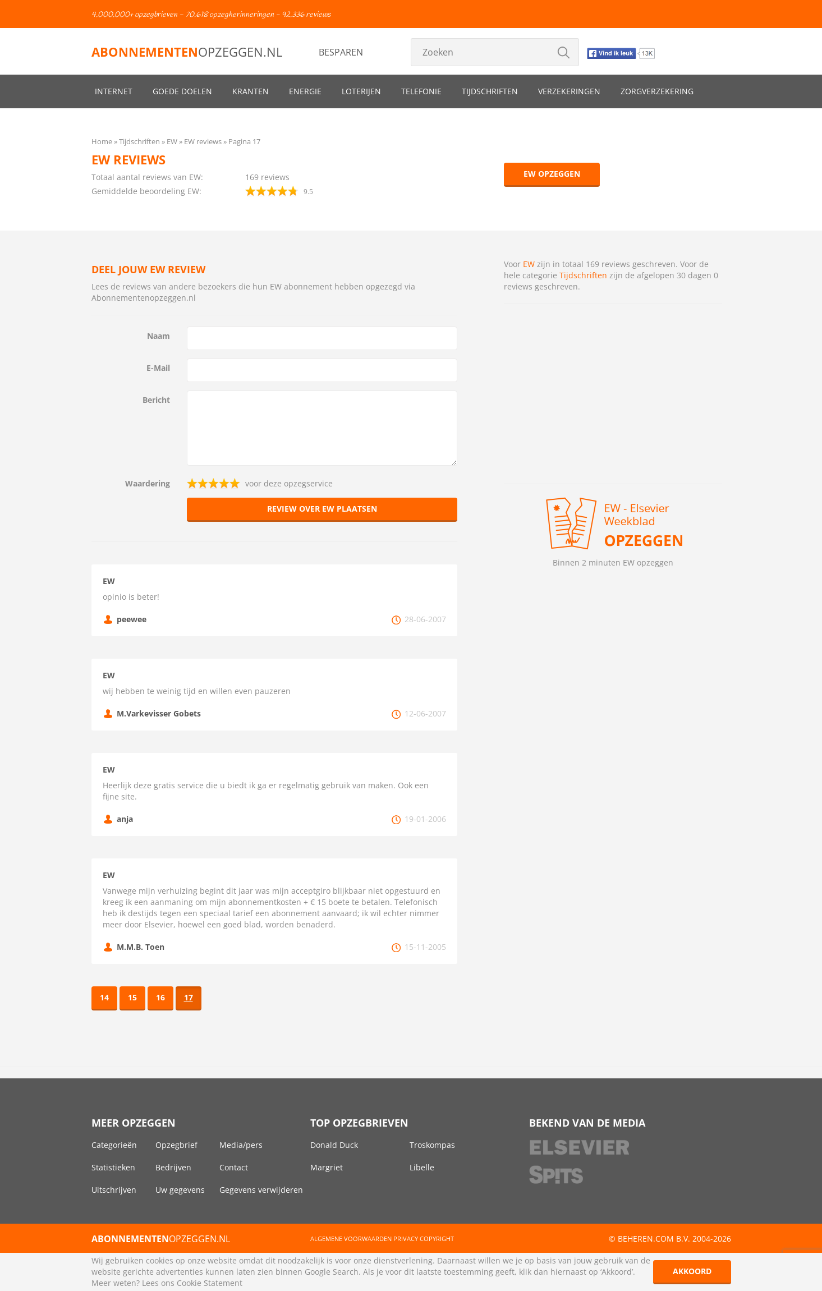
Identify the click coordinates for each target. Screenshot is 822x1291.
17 (188, 997)
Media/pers (241, 1145)
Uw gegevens (180, 1189)
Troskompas (432, 1145)
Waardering (147, 483)
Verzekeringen (569, 91)
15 (132, 997)
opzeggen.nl (186, 51)
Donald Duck (334, 1145)
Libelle (422, 1167)
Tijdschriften (490, 91)
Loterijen (361, 91)
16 (160, 997)
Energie (305, 91)
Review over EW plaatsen (322, 508)
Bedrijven (173, 1167)
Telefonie (421, 91)
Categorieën (114, 1145)
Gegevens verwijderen (261, 1189)
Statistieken (113, 1167)
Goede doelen (182, 91)
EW (529, 264)
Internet (113, 91)
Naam (158, 335)
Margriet (326, 1167)
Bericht (156, 399)
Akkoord (692, 1271)
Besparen (341, 52)
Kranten (250, 91)
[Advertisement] (613, 393)
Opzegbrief (176, 1145)
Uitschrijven (113, 1189)
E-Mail (158, 367)
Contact (233, 1167)
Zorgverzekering (657, 91)
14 (104, 997)
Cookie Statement (209, 1283)
